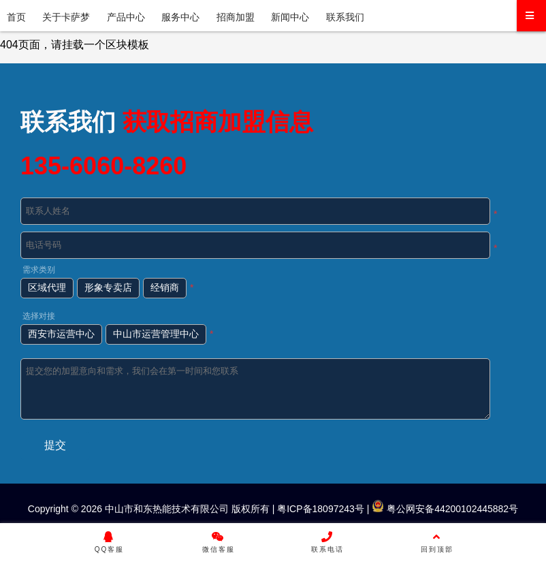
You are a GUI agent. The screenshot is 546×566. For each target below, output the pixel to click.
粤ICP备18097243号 (319, 508)
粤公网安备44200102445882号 (445, 508)
